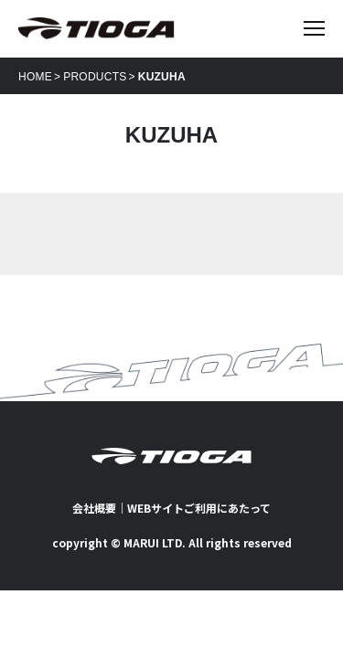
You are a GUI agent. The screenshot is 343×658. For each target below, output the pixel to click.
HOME (35, 76)
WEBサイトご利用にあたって (199, 507)
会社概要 (94, 507)
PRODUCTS (94, 76)
